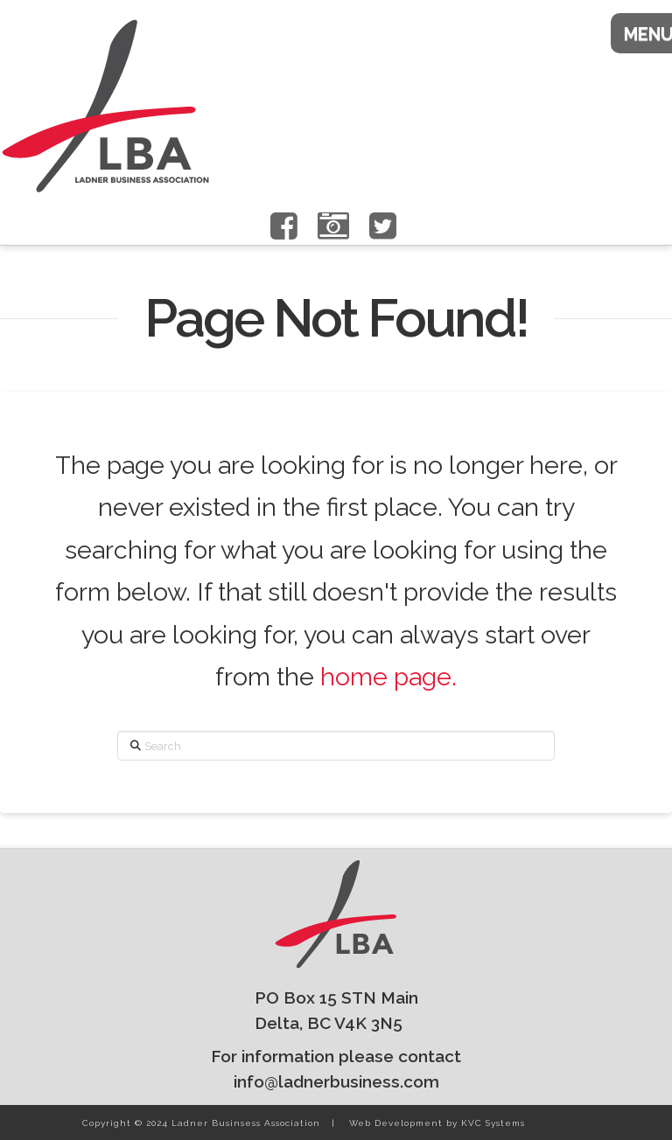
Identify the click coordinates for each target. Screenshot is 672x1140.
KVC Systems (493, 1123)
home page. (388, 677)
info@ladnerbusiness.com (336, 1081)
